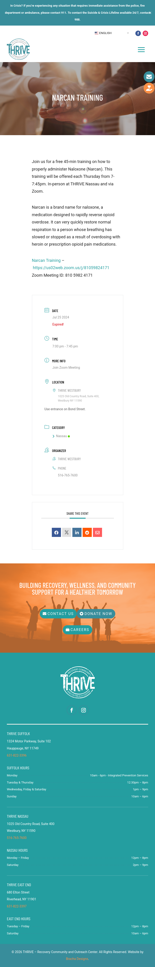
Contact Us (60, 614)
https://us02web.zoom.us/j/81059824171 (71, 267)
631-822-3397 (16, 906)
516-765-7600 (68, 475)
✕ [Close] (150, 13)
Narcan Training (46, 260)
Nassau (61, 436)
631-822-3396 (16, 755)
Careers (80, 630)
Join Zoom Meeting (66, 367)
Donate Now (98, 614)
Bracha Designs (77, 959)
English (103, 33)
